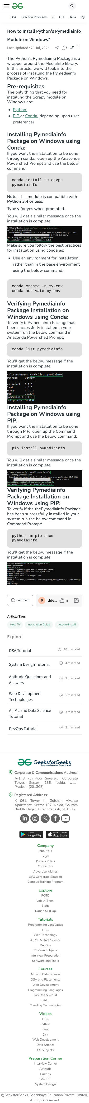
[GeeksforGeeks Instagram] (34, 818)
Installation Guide (39, 625)
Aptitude (45, 1069)
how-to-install (67, 625)
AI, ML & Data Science (45, 940)
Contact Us (45, 866)
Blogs (46, 906)
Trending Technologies (45, 1005)
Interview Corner (45, 1063)
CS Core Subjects (45, 950)
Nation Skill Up (45, 911)
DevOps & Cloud (45, 995)
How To (15, 625)
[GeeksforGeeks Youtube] (65, 818)
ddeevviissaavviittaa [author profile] (52, 600)
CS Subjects (45, 1050)
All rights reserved (44, 1100)
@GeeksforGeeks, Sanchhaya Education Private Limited (44, 1095)
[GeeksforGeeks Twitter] (44, 818)
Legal (45, 856)
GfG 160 (46, 1079)
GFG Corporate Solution (45, 877)
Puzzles (45, 1074)
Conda (31, 116)
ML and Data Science (45, 974)
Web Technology (45, 935)
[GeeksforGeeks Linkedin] (24, 818)
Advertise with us (45, 871)
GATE (45, 1000)
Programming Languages (45, 925)
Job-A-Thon (45, 901)
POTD (45, 895)
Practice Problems (34, 17)
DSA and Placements (45, 979)
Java (72, 17)
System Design (45, 1084)
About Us (45, 851)
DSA (14, 17)
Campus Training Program (45, 882)
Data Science (45, 1045)
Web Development (46, 985)
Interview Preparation (46, 955)
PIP (16, 116)
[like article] (64, 600)
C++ (62, 17)
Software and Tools (45, 961)
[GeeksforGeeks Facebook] (55, 818)
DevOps (45, 945)
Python (20, 110)
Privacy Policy (45, 861)
